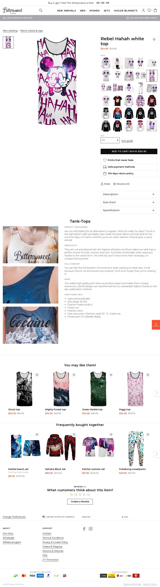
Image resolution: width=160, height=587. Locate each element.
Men (66, 10)
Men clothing (10, 30)
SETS (91, 10)
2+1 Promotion (50, 559)
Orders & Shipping (52, 546)
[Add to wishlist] (37, 374)
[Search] (137, 11)
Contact (46, 533)
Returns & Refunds (52, 550)
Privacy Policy (150, 584)
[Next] (156, 392)
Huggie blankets (109, 10)
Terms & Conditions (53, 537)
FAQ (44, 555)
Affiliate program (12, 542)
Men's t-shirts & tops (31, 30)
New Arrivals (50, 10)
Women (78, 10)
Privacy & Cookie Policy (55, 542)
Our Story (8, 533)
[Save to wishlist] (154, 39)
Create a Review (80, 501)
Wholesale (8, 537)
